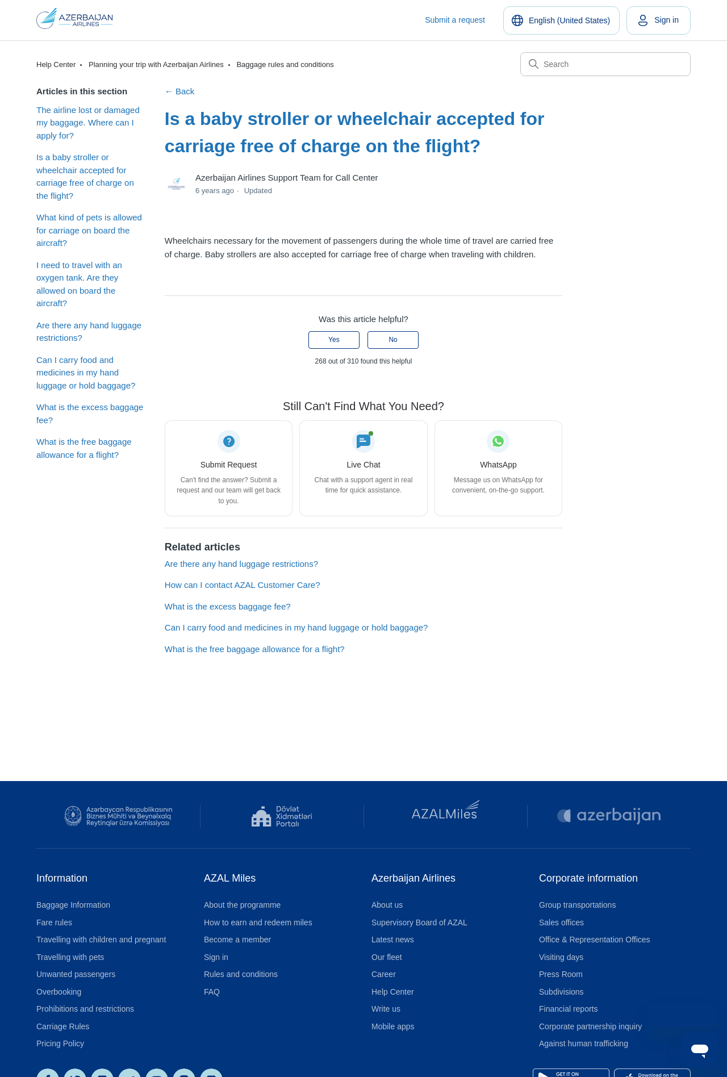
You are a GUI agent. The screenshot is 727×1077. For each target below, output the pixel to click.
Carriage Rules (62, 1026)
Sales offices (561, 922)
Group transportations (577, 904)
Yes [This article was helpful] (334, 340)
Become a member (237, 939)
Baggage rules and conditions (284, 64)
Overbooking (58, 991)
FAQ (212, 991)
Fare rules (54, 922)
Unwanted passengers (75, 974)
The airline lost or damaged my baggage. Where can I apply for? (88, 122)
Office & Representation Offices (594, 939)
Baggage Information (73, 904)
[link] (658, 20)
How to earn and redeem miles (258, 922)
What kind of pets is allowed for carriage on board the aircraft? (89, 230)
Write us (385, 1008)
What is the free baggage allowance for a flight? (84, 448)
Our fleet (386, 957)
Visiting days (561, 957)
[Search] (605, 64)
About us (387, 904)
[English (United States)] (561, 20)
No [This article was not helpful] (392, 340)
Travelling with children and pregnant (101, 939)
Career (383, 974)
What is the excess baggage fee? (89, 413)
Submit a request (455, 19)
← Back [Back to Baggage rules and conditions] (180, 91)
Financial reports (568, 1008)
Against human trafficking (583, 1043)
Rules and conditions (241, 974)
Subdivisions (561, 991)
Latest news (392, 939)
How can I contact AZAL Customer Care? (242, 585)
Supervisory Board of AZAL (419, 922)
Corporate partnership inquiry (590, 1026)
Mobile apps (393, 1026)
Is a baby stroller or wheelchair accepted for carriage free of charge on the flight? (85, 176)
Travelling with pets (70, 957)
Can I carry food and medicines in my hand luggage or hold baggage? (85, 372)
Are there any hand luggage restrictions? (88, 331)
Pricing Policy (60, 1043)
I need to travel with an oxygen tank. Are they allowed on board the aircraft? (79, 284)
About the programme (242, 904)
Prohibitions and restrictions (85, 1008)
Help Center (56, 64)
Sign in (216, 957)
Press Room (561, 974)
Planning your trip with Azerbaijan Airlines (156, 64)
